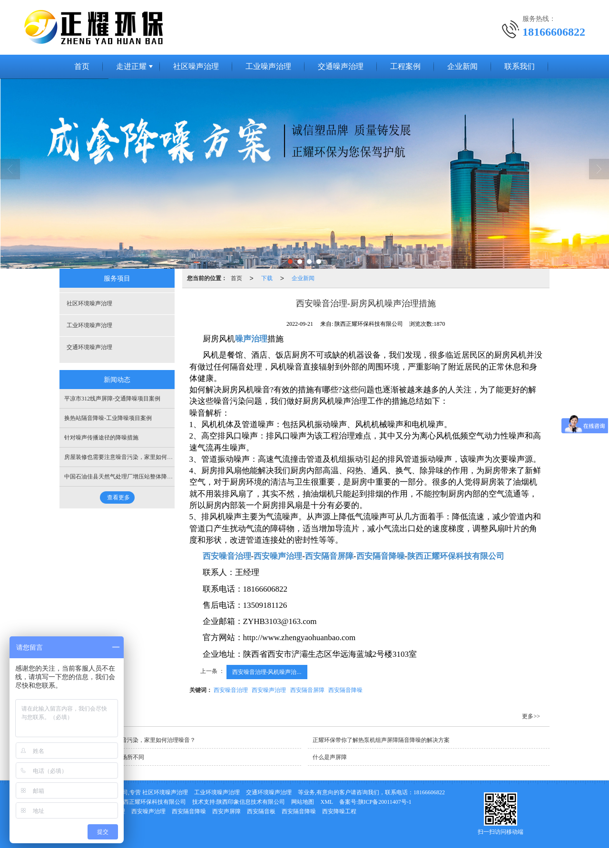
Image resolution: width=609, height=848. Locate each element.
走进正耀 (131, 66)
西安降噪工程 (339, 811)
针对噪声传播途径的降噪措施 (101, 437)
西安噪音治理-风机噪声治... (267, 672)
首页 (81, 66)
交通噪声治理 (340, 66)
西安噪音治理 (231, 690)
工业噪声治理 (268, 66)
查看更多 (118, 497)
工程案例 (405, 66)
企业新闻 (462, 66)
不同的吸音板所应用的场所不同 (104, 757)
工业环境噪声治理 (89, 325)
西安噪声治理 (269, 690)
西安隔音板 (261, 811)
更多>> (531, 716)
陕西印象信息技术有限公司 (250, 802)
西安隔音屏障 (307, 690)
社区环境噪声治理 (89, 303)
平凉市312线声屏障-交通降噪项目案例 (112, 398)
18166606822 (429, 792)
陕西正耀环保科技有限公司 (152, 802)
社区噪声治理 (196, 66)
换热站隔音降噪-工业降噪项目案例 (108, 418)
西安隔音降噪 (345, 690)
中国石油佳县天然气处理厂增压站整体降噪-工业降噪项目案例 (142, 476)
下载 (267, 278)
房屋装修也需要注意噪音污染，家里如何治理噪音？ (130, 457)
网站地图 (302, 802)
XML (326, 802)
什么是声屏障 (330, 757)
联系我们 (519, 66)
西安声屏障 (226, 811)
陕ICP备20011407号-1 (385, 802)
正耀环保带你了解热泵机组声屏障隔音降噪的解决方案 (381, 740)
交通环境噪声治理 (89, 347)
